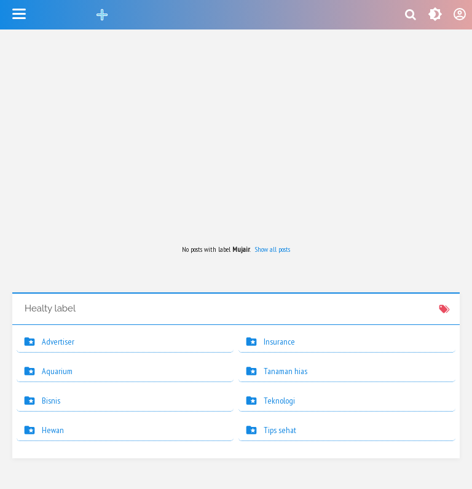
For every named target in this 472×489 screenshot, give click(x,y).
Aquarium (57, 371)
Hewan (53, 430)
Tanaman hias (285, 371)
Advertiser (58, 341)
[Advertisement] (236, 138)
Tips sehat (280, 430)
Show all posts (272, 249)
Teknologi (279, 400)
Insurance (279, 341)
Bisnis (51, 400)
